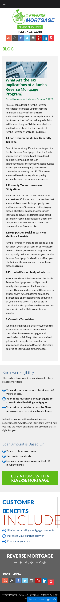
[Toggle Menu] (4, 4)
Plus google (12, 580)
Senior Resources (30, 27)
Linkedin (44, 580)
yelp (38, 580)
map (51, 582)
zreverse (20, 99)
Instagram (31, 580)
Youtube (5, 580)
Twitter (25, 580)
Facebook (18, 580)
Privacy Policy (8, 594)
